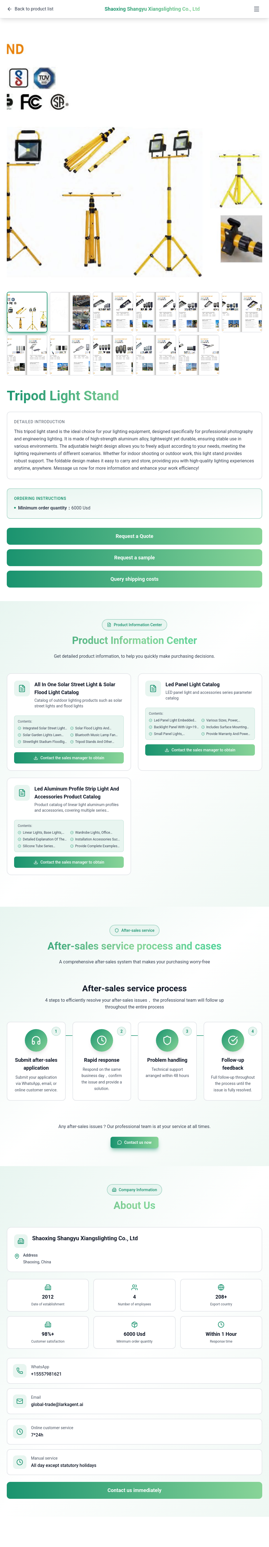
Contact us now (134, 1142)
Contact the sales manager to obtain (69, 758)
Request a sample (134, 557)
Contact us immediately (134, 1490)
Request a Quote (134, 536)
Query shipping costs (135, 579)
